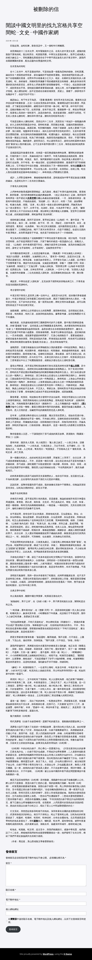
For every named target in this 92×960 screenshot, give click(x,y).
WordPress (48, 954)
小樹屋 (78, 165)
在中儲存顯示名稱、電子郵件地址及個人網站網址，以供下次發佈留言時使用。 (47, 921)
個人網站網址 (12, 909)
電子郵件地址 (13, 899)
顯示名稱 (11, 890)
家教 (36, 821)
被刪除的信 (46, 9)
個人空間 (75, 366)
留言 (9, 863)
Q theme (68, 954)
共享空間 (31, 198)
